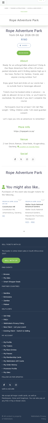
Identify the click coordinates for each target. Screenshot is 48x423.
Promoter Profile (10, 368)
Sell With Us (11, 260)
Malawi (6, 304)
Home (6, 8)
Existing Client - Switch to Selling (17, 331)
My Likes (7, 278)
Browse (7, 274)
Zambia (7, 300)
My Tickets (8, 346)
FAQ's (6, 319)
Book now (23, 53)
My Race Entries (10, 350)
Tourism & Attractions (17, 8)
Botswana (8, 297)
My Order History (10, 365)
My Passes (8, 353)
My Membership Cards (12, 357)
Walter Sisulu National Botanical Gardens (34, 205)
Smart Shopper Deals (12, 282)
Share (23, 45)
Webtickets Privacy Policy (14, 323)
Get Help (7, 316)
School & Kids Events (34, 8)
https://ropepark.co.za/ (24, 131)
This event (24, 11)
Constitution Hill (8, 207)
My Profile (8, 342)
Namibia (7, 293)
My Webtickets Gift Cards (14, 361)
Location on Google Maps (28, 146)
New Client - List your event (15, 327)
